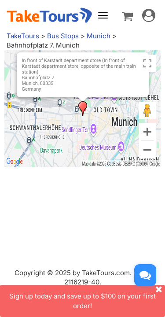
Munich (98, 36)
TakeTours (23, 36)
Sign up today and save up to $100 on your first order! (87, 297)
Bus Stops (63, 36)
